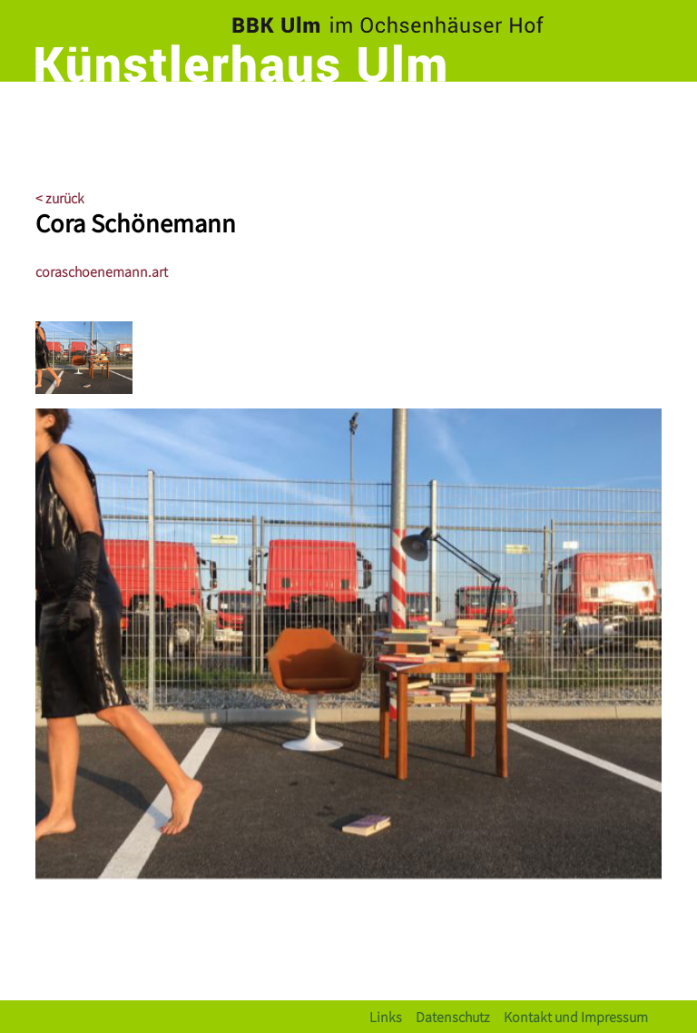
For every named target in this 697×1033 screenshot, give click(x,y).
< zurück (59, 197)
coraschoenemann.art (101, 270)
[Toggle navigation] (643, 113)
